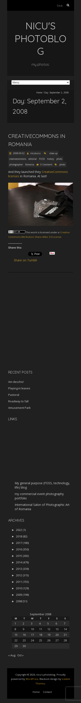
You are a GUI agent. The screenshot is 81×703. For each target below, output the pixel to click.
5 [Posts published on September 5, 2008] (48, 623)
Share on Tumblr (27, 260)
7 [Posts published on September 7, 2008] (64, 623)
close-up (53, 153)
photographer (16, 164)
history (50, 158)
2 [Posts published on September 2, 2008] (23, 623)
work (34, 232)
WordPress (32, 679)
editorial (33, 158)
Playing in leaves (19, 388)
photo (59, 158)
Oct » (20, 655)
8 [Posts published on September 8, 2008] (15, 629)
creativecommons (17, 158)
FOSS (42, 158)
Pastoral (13, 395)
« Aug (11, 655)
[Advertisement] (35, 336)
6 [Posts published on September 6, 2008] (56, 623)
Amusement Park (19, 408)
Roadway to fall (18, 401)
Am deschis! (16, 382)
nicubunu (35, 153)
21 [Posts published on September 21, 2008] (65, 635)
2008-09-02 (18, 153)
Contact (47, 691)
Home (39, 92)
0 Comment (46, 164)
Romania (29, 164)
